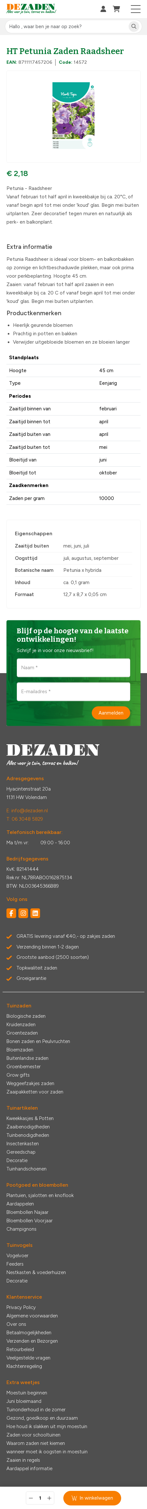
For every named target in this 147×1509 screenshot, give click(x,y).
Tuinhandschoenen (26, 1169)
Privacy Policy (21, 1307)
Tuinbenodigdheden (27, 1135)
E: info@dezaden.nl (27, 811)
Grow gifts (18, 1075)
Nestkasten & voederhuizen (36, 1272)
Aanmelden (111, 713)
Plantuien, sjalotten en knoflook (40, 1195)
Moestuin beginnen (26, 1393)
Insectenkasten (22, 1144)
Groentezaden (22, 1033)
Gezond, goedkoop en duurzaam (42, 1418)
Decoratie (16, 1160)
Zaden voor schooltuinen (33, 1435)
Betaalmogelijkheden (28, 1333)
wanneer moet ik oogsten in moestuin (47, 1452)
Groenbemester (23, 1067)
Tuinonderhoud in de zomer (36, 1410)
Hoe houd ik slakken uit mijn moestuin (46, 1426)
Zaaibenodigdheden (28, 1127)
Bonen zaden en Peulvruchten (38, 1041)
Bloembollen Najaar (27, 1212)
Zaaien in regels (23, 1460)
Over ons (16, 1324)
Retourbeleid (20, 1349)
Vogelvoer (17, 1256)
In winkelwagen (92, 1498)
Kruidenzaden (21, 1024)
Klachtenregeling (24, 1366)
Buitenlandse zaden (27, 1058)
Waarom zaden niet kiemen (35, 1443)
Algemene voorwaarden (32, 1316)
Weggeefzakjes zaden (30, 1083)
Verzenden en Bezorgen (32, 1341)
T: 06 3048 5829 (24, 819)
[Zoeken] (134, 26)
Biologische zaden (26, 1016)
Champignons (21, 1229)
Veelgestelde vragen (28, 1358)
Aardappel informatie (29, 1468)
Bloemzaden (19, 1050)
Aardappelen (20, 1204)
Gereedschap (21, 1152)
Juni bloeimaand (23, 1401)
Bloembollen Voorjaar (29, 1221)
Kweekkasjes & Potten (30, 1118)
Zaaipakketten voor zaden (34, 1092)
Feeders (15, 1264)
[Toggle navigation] (136, 9)
